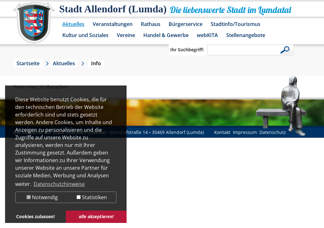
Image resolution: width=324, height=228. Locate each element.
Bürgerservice (185, 24)
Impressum (245, 132)
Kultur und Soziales (85, 35)
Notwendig (42, 197)
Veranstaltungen (113, 24)
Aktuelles (73, 24)
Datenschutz (272, 132)
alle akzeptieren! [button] (96, 216)
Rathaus (150, 24)
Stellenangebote (245, 35)
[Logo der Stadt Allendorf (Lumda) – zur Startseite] (34, 26)
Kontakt (222, 132)
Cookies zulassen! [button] (35, 216)
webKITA (207, 35)
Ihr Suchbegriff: (187, 50)
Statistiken (92, 197)
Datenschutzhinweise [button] (59, 183)
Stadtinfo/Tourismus (235, 24)
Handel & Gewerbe (166, 35)
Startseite (28, 63)
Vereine (126, 35)
